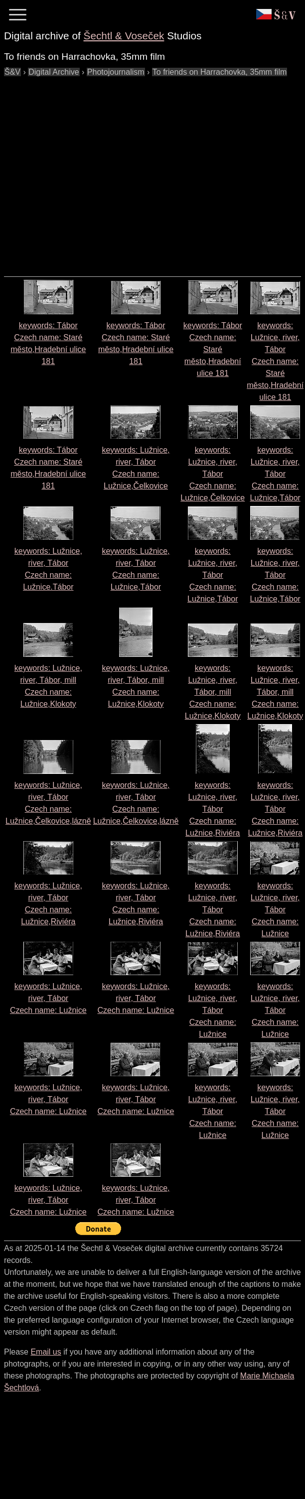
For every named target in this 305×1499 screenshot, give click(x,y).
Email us (45, 1352)
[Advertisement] (93, 171)
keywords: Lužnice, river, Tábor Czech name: (275, 361)
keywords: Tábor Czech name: (212, 349)
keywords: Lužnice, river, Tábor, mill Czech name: (213, 692)
